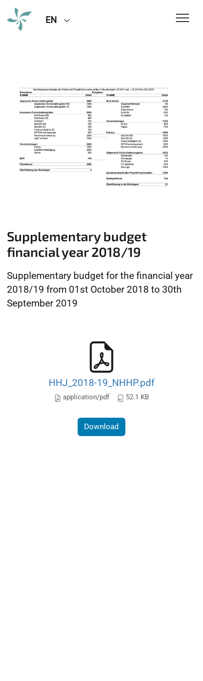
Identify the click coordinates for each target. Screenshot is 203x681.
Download (101, 426)
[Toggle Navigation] (182, 18)
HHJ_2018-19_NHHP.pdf (101, 382)
